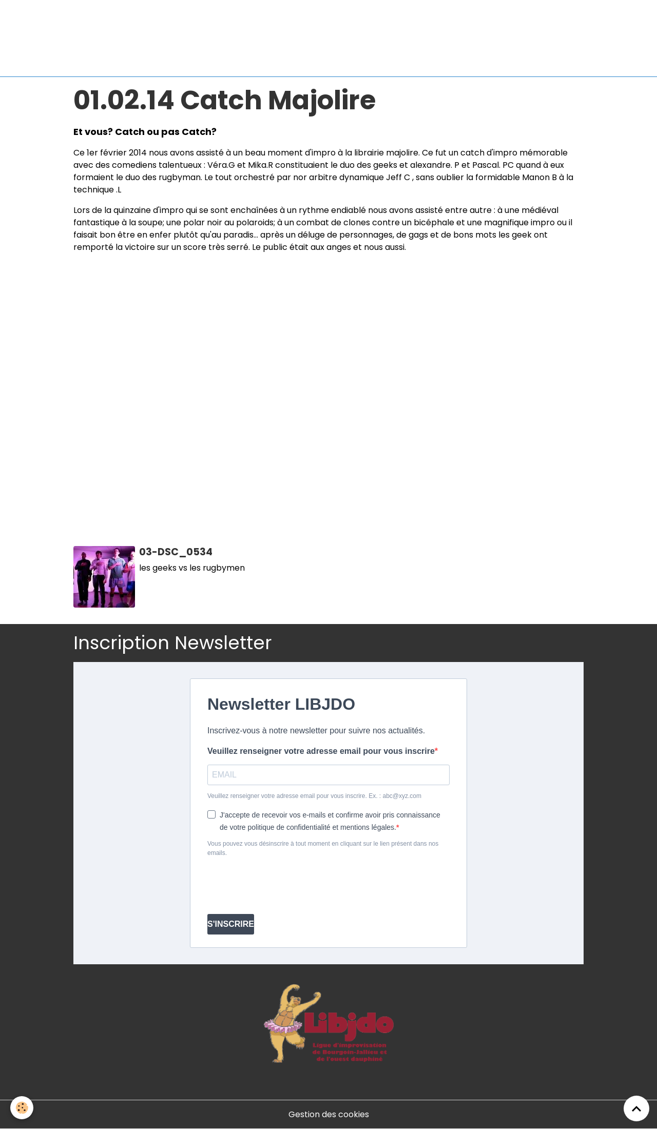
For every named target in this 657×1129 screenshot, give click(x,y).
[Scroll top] (636, 1108)
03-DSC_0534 (175, 552)
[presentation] (285, 886)
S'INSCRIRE (230, 924)
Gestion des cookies (328, 1114)
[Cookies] (21, 1107)
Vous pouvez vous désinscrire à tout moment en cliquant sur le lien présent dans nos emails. (322, 848)
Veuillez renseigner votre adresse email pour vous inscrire (321, 751)
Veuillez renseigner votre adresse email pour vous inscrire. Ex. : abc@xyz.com (314, 796)
